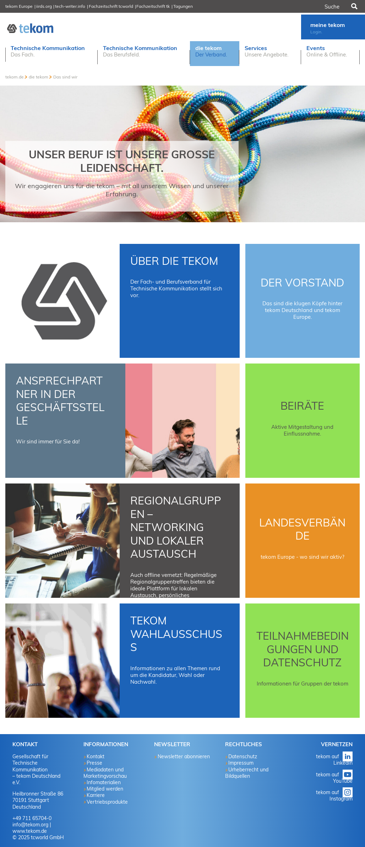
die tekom (38, 77)
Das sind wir (65, 77)
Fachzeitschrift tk (153, 6)
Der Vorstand (302, 282)
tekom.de (14, 77)
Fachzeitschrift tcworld (111, 6)
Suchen (354, 6)
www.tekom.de (29, 831)
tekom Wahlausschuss (176, 634)
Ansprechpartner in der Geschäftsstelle (60, 400)
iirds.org (44, 6)
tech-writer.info (70, 6)
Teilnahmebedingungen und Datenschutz (302, 649)
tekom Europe (19, 6)
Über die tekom (174, 261)
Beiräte (302, 405)
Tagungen (183, 6)
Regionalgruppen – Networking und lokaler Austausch (175, 527)
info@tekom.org (30, 824)
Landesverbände (302, 529)
